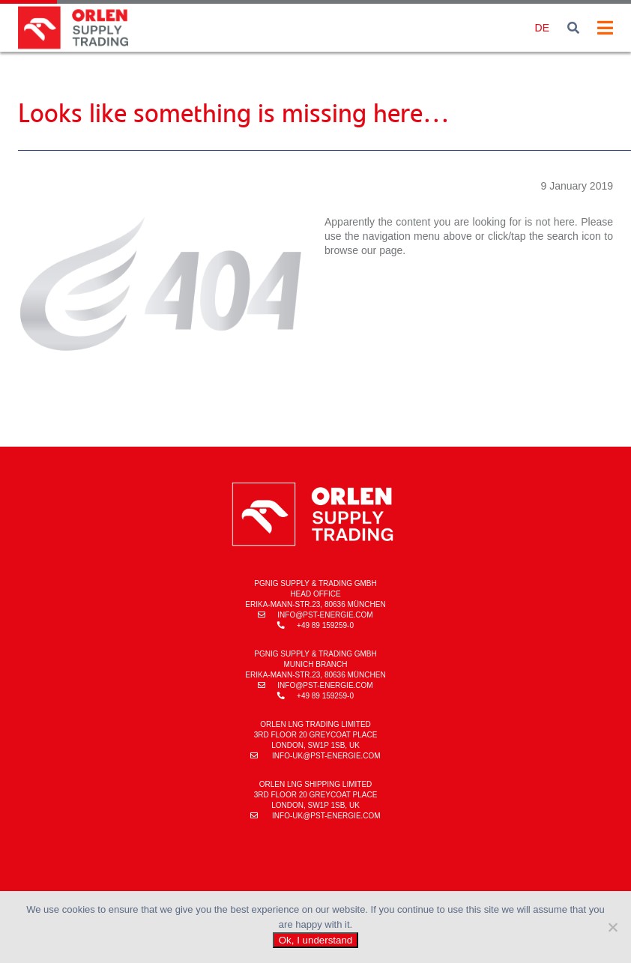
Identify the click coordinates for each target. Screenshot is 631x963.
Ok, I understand (316, 940)
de (542, 27)
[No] (612, 927)
